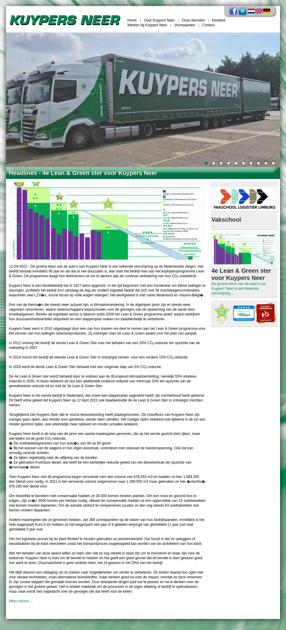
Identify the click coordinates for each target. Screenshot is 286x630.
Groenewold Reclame (248, 627)
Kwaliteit (218, 20)
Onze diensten (193, 20)
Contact (208, 25)
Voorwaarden (184, 25)
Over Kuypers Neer (159, 20)
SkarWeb (272, 627)
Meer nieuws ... (21, 601)
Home (132, 20)
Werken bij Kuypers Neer (147, 25)
